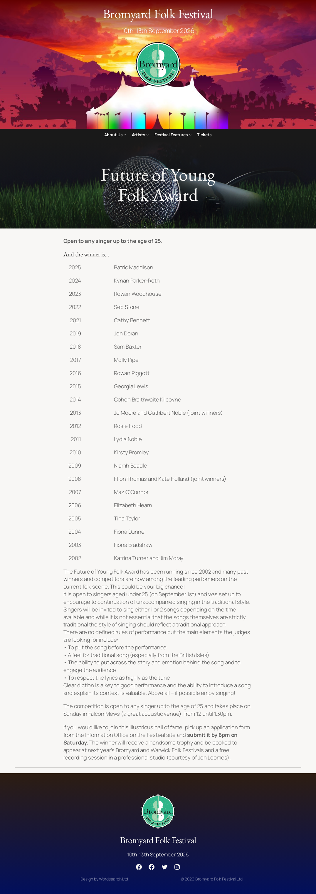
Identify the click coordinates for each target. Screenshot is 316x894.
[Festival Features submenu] (190, 134)
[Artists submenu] (147, 134)
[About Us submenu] (125, 134)
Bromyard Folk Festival (158, 13)
